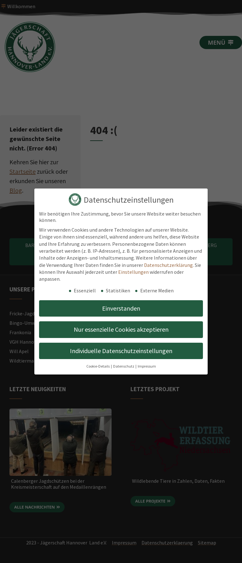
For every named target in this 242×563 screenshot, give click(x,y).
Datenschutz (124, 366)
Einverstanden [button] (121, 308)
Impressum (147, 366)
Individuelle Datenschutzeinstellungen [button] (121, 351)
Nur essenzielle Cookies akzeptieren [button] (121, 329)
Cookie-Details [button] (98, 366)
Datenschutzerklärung (168, 265)
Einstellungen (133, 272)
